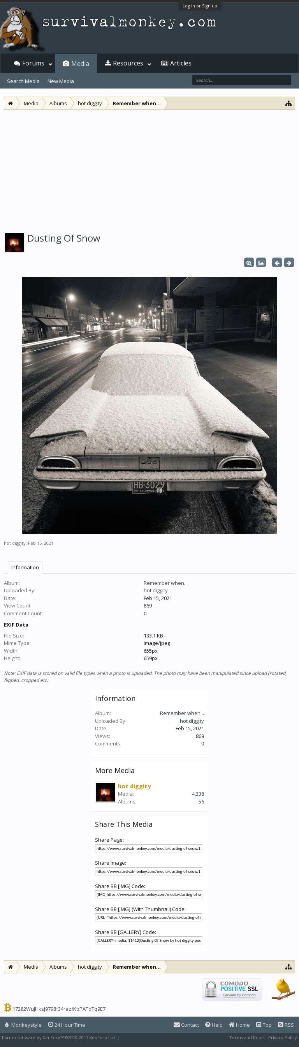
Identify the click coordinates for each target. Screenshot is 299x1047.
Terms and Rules (246, 1037)
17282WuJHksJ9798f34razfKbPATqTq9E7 (59, 1008)
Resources (128, 63)
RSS (286, 1024)
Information (25, 567)
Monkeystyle (23, 1024)
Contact (186, 1024)
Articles (181, 63)
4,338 (198, 793)
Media (80, 63)
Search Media (23, 81)
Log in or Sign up (200, 6)
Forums (33, 63)
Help (214, 1024)
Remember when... (166, 582)
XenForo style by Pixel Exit (148, 1037)
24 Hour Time (66, 1024)
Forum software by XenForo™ (59, 1037)
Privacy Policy (282, 1037)
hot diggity (15, 543)
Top (264, 1024)
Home (239, 1024)
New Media (60, 81)
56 (201, 801)
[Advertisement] (149, 168)
